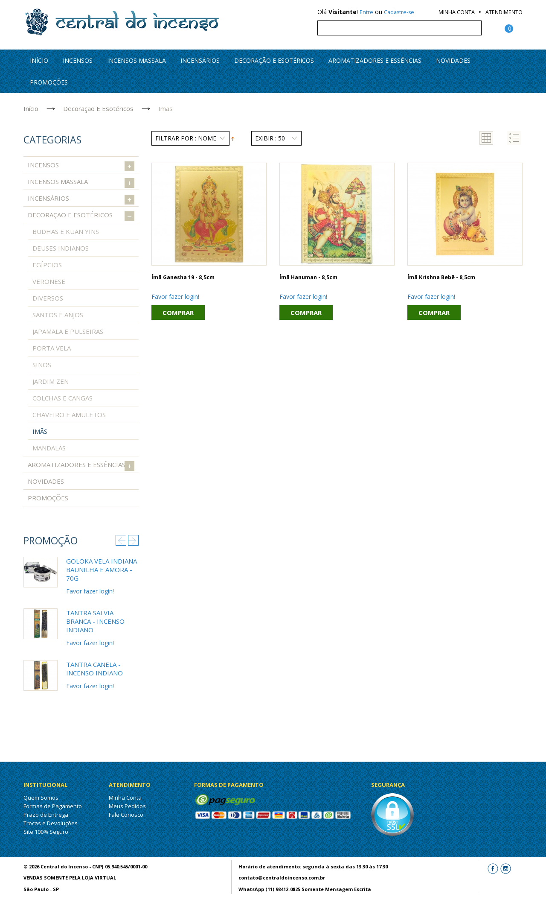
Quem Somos (40, 797)
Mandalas (49, 448)
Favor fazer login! (175, 296)
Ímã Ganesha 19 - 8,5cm (183, 277)
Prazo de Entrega (45, 814)
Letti (494, 885)
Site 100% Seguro (45, 832)
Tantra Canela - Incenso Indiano (94, 668)
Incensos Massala (136, 60)
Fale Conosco (126, 814)
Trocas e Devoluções (50, 823)
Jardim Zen (50, 381)
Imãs (39, 431)
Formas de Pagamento (52, 806)
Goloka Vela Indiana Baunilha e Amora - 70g (101, 569)
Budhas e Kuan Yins (65, 231)
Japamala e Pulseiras (67, 331)
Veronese (48, 281)
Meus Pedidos (127, 806)
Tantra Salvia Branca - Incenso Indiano (95, 621)
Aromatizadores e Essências (374, 60)
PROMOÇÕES (49, 82)
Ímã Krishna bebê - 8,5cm (441, 277)
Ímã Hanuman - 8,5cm (308, 277)
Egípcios (47, 264)
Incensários (200, 60)
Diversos (47, 298)
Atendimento (504, 12)
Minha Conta (457, 12)
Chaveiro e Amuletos (69, 414)
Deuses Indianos (60, 248)
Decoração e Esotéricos (274, 60)
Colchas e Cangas (62, 398)
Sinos (41, 364)
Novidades (453, 60)
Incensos (78, 60)
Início (30, 108)
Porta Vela (51, 348)
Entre (366, 12)
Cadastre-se (399, 12)
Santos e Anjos (57, 314)
